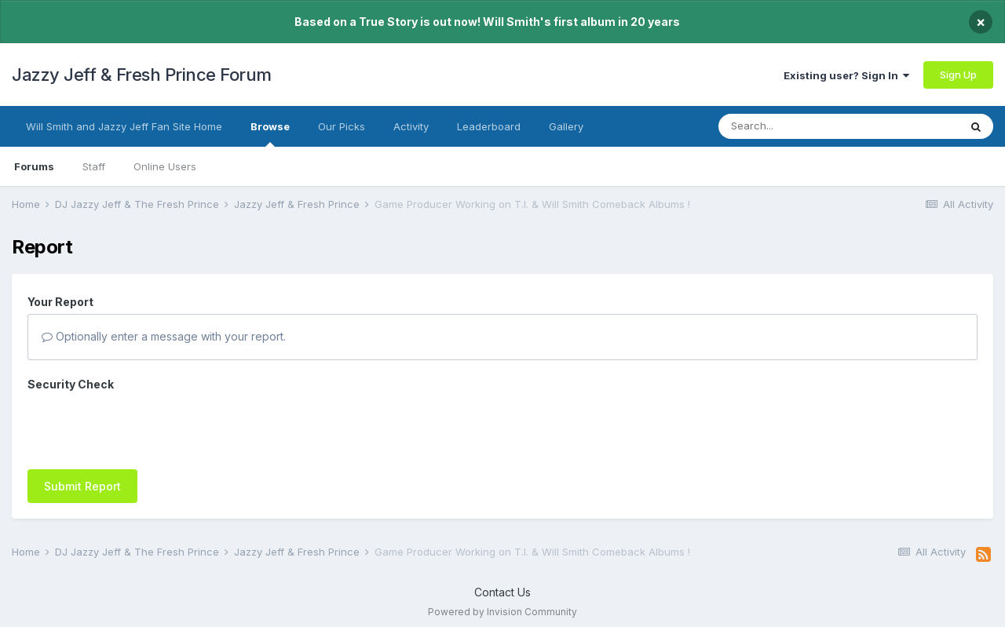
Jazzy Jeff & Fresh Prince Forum (142, 74)
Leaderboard (489, 126)
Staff (93, 166)
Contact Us (502, 592)
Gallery (566, 126)
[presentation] (146, 426)
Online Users (164, 166)
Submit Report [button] (82, 486)
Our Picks (341, 126)
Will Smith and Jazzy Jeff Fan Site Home (124, 126)
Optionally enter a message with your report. (164, 336)
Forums (34, 166)
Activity (411, 126)
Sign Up (958, 74)
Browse (270, 133)
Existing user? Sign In (846, 75)
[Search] (807, 126)
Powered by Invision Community (502, 612)
